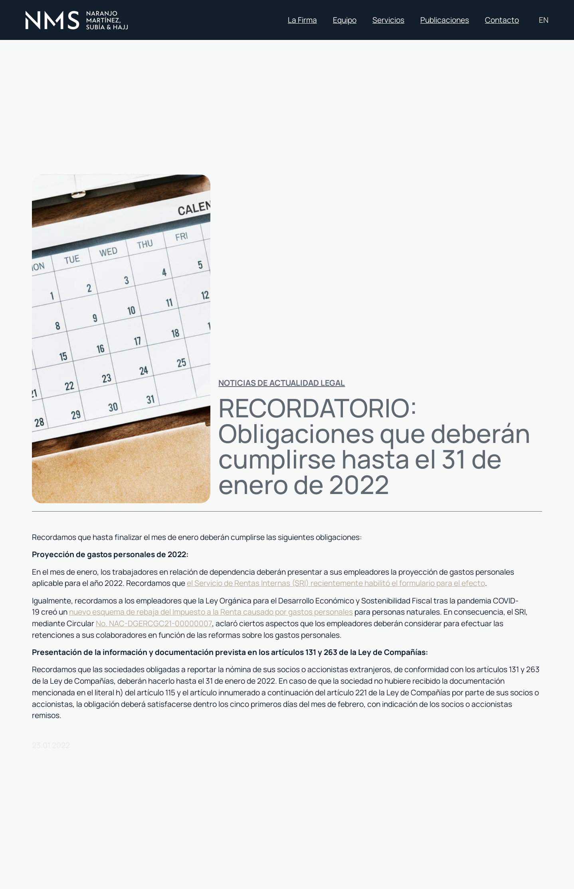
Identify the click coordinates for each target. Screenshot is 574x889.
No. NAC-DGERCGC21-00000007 (154, 623)
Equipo (344, 20)
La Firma (302, 20)
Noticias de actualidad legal (281, 382)
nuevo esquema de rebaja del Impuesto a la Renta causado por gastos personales (211, 612)
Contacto (502, 20)
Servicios (388, 20)
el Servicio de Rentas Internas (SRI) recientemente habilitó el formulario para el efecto (336, 583)
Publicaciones (444, 20)
